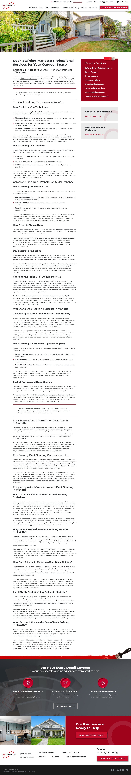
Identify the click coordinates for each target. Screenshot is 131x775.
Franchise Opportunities (76, 757)
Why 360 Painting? (65, 706)
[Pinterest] (109, 753)
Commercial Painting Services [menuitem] (74, 8)
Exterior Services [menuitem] (36, 8)
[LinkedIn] (117, 753)
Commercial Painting (70, 752)
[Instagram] (105, 753)
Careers (55, 757)
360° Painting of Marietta (28, 79)
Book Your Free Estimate (114, 8)
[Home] (9, 5)
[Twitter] (102, 753)
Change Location (77, 2)
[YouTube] (113, 753)
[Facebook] (98, 753)
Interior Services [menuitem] (52, 8)
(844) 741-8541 (122, 2)
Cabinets (41, 757)
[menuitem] (99, 68)
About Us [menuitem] (93, 8)
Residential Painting (46, 752)
